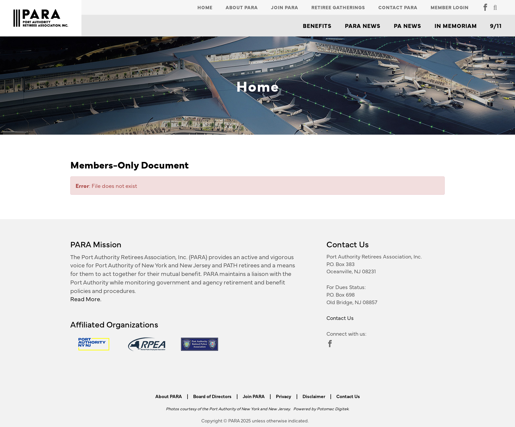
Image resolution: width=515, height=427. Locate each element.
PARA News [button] (363, 26)
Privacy (283, 396)
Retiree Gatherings (338, 7)
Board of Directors (212, 396)
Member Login (450, 7)
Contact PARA (397, 7)
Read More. (85, 299)
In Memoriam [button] (456, 26)
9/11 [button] (496, 26)
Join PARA (284, 7)
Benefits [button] (317, 26)
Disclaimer (313, 396)
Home (205, 7)
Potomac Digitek (332, 408)
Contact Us (340, 317)
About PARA (242, 7)
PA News (407, 26)
